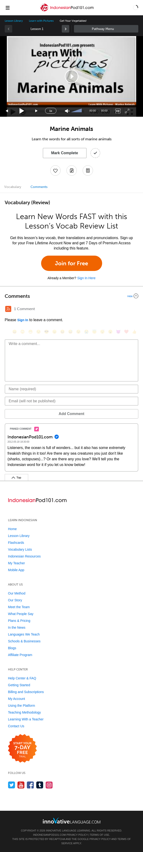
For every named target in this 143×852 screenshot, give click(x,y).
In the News (16, 627)
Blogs (12, 648)
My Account (16, 699)
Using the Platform (21, 705)
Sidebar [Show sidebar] (106, 29)
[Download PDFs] (88, 170)
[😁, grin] (31, 331)
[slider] (77, 111)
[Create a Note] (71, 170)
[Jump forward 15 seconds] (36, 111)
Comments (39, 187)
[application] (71, 76)
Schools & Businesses (24, 641)
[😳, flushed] (23, 331)
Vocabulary (12, 187)
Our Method (16, 593)
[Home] (67, 11)
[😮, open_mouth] (110, 331)
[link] (65, 29)
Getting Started (19, 685)
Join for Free (71, 263)
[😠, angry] (54, 331)
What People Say (20, 614)
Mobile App (16, 570)
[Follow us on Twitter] (11, 785)
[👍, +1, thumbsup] (134, 331)
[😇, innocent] (94, 331)
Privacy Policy (77, 834)
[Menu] (7, 7)
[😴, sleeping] (102, 331)
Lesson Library (14, 20)
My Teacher (16, 563)
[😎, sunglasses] (46, 331)
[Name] (71, 389)
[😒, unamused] (39, 331)
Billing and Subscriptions (26, 692)
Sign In (22, 320)
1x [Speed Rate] (50, 110)
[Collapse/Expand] (71, 296)
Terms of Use (99, 834)
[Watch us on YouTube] (21, 785)
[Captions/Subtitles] (118, 111)
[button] (135, 7)
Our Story (15, 600)
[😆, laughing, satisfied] (62, 331)
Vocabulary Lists (20, 549)
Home (12, 529)
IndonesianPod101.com (49, 834)
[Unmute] (67, 111)
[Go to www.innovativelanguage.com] (71, 820)
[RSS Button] (8, 308)
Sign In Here (86, 278)
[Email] (71, 401)
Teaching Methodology (24, 712)
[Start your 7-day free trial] (22, 748)
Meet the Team (19, 607)
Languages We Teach (24, 634)
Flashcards (16, 542)
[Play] (22, 111)
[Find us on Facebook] (30, 785)
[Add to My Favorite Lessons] (55, 170)
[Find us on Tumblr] (39, 785)
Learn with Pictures (41, 20)
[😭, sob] (86, 331)
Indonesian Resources (24, 556)
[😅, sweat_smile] (70, 331)
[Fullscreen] (127, 111)
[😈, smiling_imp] (118, 331)
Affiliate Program (20, 655)
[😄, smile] (15, 331)
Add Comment (71, 414)
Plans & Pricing (19, 621)
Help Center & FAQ (22, 678)
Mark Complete (64, 153)
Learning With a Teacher (26, 719)
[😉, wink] (78, 331)
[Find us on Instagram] (49, 785)
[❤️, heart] (126, 331)
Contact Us (16, 726)
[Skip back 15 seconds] (7, 111)
